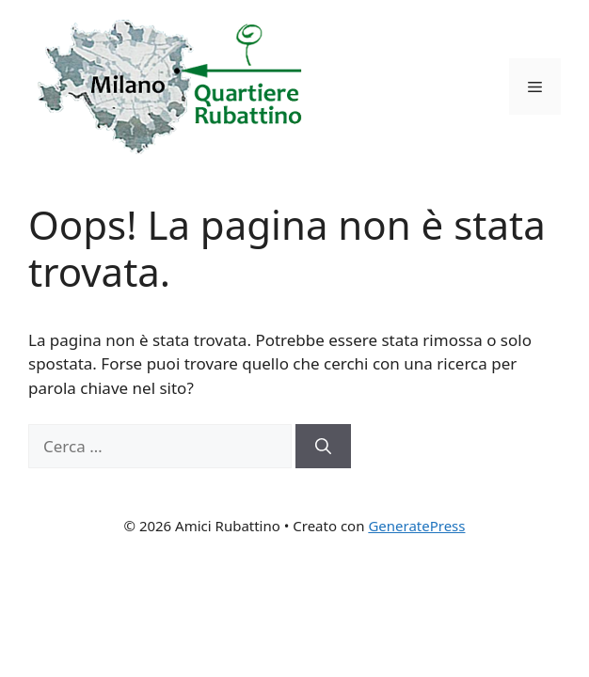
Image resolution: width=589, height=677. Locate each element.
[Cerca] (323, 446)
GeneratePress (416, 525)
